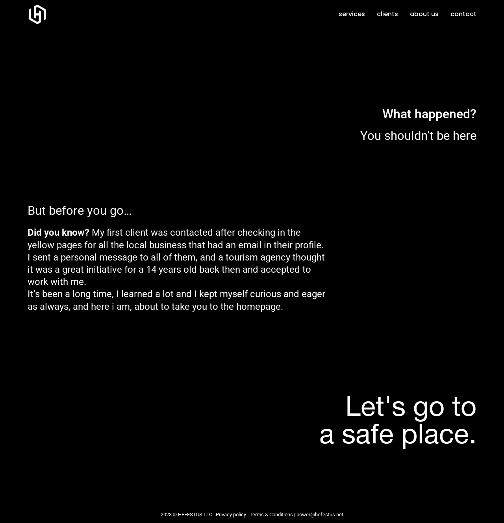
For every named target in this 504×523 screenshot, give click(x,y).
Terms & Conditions (271, 514)
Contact (463, 14)
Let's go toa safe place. (397, 419)
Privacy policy (231, 514)
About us (424, 14)
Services (352, 14)
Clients (387, 14)
